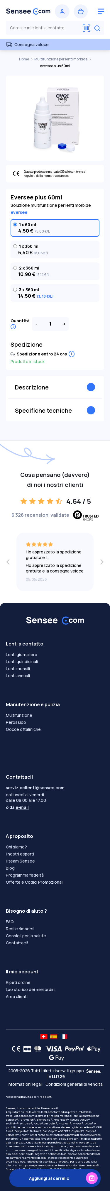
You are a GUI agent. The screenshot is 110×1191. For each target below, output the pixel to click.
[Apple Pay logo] (92, 1049)
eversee (19, 212)
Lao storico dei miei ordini (30, 989)
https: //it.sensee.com (20, 1116)
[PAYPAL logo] (73, 1049)
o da (17, 807)
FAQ (10, 921)
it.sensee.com (15, 1146)
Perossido (16, 722)
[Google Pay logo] (55, 1057)
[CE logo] (14, 1049)
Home (24, 59)
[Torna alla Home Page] (28, 11)
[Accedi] (62, 11)
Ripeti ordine (18, 982)
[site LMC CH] (43, 1036)
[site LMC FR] (63, 1036)
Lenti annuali (18, 675)
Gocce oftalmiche (23, 729)
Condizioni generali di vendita (74, 1084)
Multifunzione (19, 715)
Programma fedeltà (25, 875)
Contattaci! (17, 943)
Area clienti (17, 996)
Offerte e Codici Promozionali (34, 882)
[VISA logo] (52, 1049)
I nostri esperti (20, 854)
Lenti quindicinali (22, 661)
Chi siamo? (16, 847)
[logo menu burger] (101, 11)
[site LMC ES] (53, 1036)
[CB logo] (25, 1049)
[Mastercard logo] (36, 1049)
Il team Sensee (20, 861)
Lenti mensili (18, 668)
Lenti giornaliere (21, 654)
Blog (10, 868)
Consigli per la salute (26, 935)
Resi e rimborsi (20, 928)
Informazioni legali (25, 1084)
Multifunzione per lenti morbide (61, 59)
